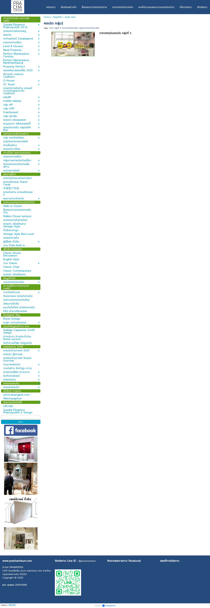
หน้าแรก (47, 17)
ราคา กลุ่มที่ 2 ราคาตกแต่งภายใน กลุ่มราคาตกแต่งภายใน (74, 28)
